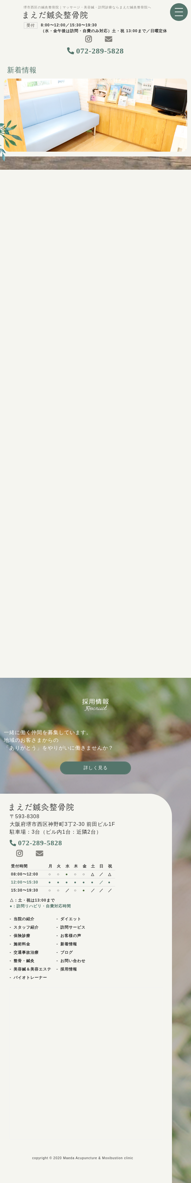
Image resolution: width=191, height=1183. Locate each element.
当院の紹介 (24, 919)
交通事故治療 (26, 952)
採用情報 (68, 969)
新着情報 (68, 944)
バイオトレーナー (30, 977)
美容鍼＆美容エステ (32, 969)
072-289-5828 (100, 51)
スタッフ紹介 (26, 927)
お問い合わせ (72, 961)
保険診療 (22, 935)
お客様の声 (70, 935)
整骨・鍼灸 (24, 961)
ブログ (66, 952)
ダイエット (70, 919)
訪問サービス (72, 927)
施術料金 (22, 944)
